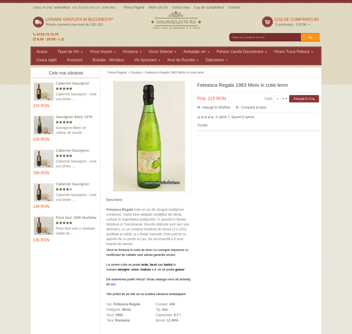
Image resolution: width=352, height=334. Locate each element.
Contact (234, 7)
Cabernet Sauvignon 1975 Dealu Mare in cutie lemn (76, 83)
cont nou (108, 7)
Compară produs (253, 107)
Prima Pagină (134, 7)
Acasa (41, 51)
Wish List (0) (158, 7)
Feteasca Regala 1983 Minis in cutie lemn (174, 72)
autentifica (62, 7)
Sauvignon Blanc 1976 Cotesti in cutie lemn (74, 117)
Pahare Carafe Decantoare (242, 51)
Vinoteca (132, 51)
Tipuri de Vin (70, 51)
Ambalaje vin (196, 51)
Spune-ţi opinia (242, 117)
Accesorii (75, 60)
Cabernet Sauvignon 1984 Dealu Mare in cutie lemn (76, 184)
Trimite (202, 125)
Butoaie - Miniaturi (108, 60)
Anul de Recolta (182, 60)
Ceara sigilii (46, 60)
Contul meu (181, 7)
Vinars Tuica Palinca (293, 51)
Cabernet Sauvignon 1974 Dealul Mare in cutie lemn (72, 150)
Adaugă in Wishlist (216, 107)
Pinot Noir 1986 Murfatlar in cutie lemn (76, 217)
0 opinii (221, 117)
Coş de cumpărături (209, 7)
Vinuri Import (102, 51)
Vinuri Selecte (162, 51)
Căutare (136, 72)
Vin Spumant (147, 60)
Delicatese (217, 60)
